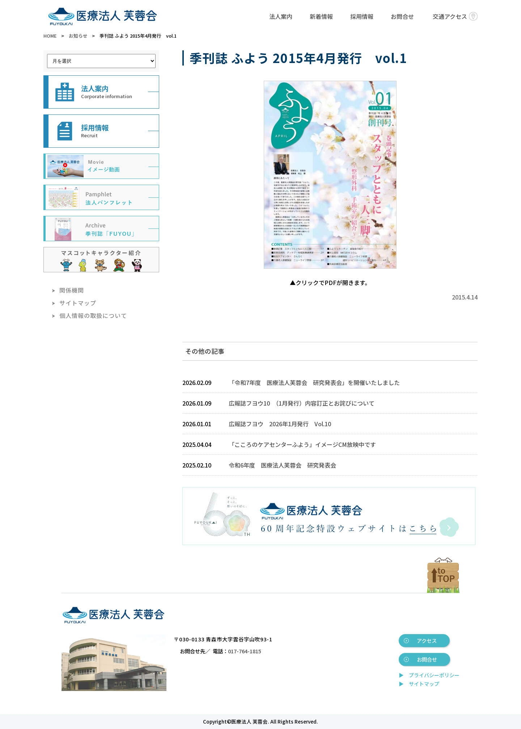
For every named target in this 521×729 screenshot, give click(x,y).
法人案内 (280, 16)
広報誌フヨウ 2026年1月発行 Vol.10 (280, 423)
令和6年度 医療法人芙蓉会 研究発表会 (282, 465)
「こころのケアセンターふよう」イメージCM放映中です (302, 444)
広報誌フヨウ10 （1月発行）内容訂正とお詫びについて (301, 403)
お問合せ (402, 16)
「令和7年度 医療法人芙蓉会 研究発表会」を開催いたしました (314, 382)
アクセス (427, 640)
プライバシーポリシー (434, 675)
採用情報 (361, 16)
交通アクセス (455, 16)
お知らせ (78, 35)
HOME (49, 35)
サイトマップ (77, 302)
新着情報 (321, 16)
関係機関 (71, 290)
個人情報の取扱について (93, 315)
